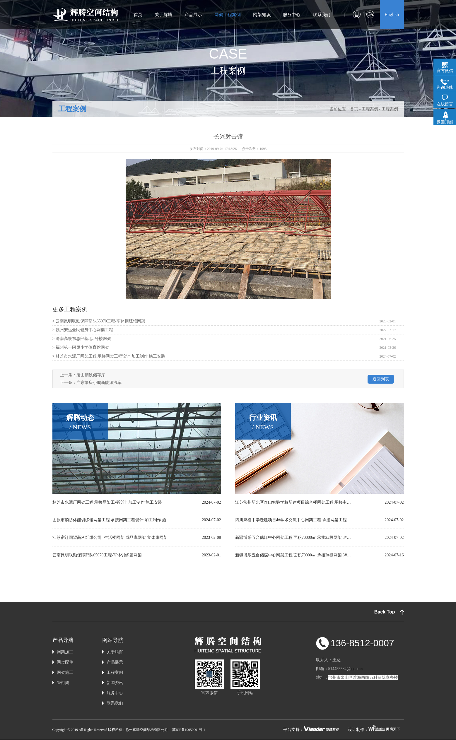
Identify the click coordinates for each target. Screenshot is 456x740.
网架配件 (65, 662)
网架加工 (65, 652)
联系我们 (321, 14)
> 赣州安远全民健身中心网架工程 (82, 330)
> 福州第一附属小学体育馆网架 (80, 347)
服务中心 (291, 14)
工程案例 (72, 109)
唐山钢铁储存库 (90, 375)
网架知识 (262, 14)
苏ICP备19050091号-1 (188, 730)
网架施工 (65, 672)
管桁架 (63, 683)
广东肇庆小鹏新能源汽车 (99, 382)
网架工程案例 (227, 14)
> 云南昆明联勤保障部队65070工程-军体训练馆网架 (98, 321)
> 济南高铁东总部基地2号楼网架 (81, 338)
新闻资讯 (115, 683)
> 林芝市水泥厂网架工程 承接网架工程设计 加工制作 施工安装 (108, 356)
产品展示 (193, 14)
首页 (138, 14)
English (392, 14)
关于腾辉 (115, 652)
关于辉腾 (163, 14)
